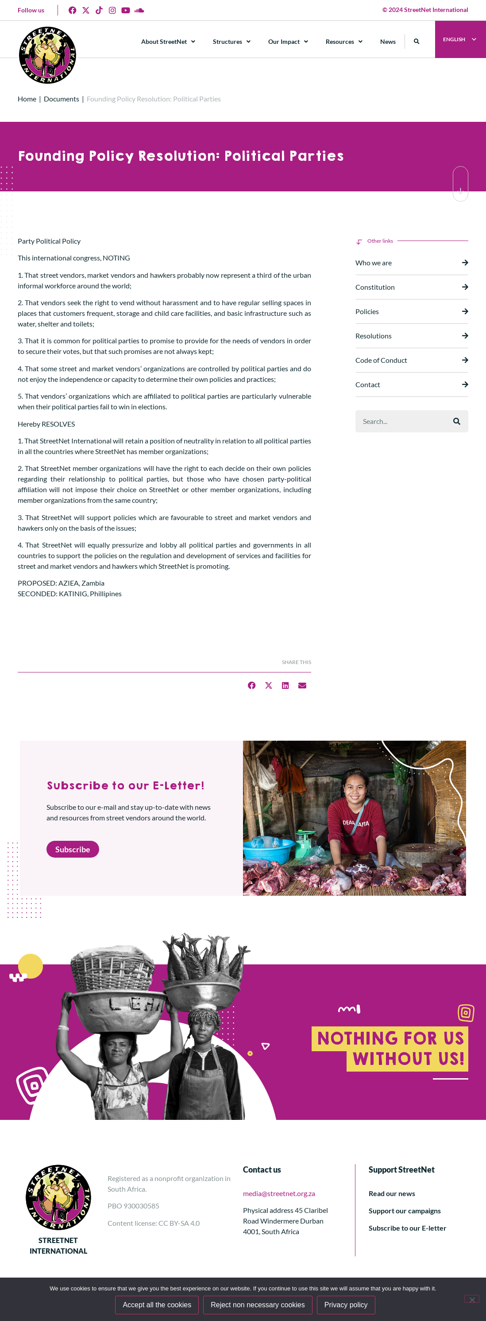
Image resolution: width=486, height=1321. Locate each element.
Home (27, 98)
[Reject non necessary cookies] (471, 1299)
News (388, 41)
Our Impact (288, 41)
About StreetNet (168, 41)
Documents (61, 98)
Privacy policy (346, 1305)
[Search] (457, 421)
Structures (232, 41)
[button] (416, 41)
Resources (344, 41)
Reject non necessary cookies (258, 1305)
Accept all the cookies (157, 1305)
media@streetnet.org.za (279, 1193)
